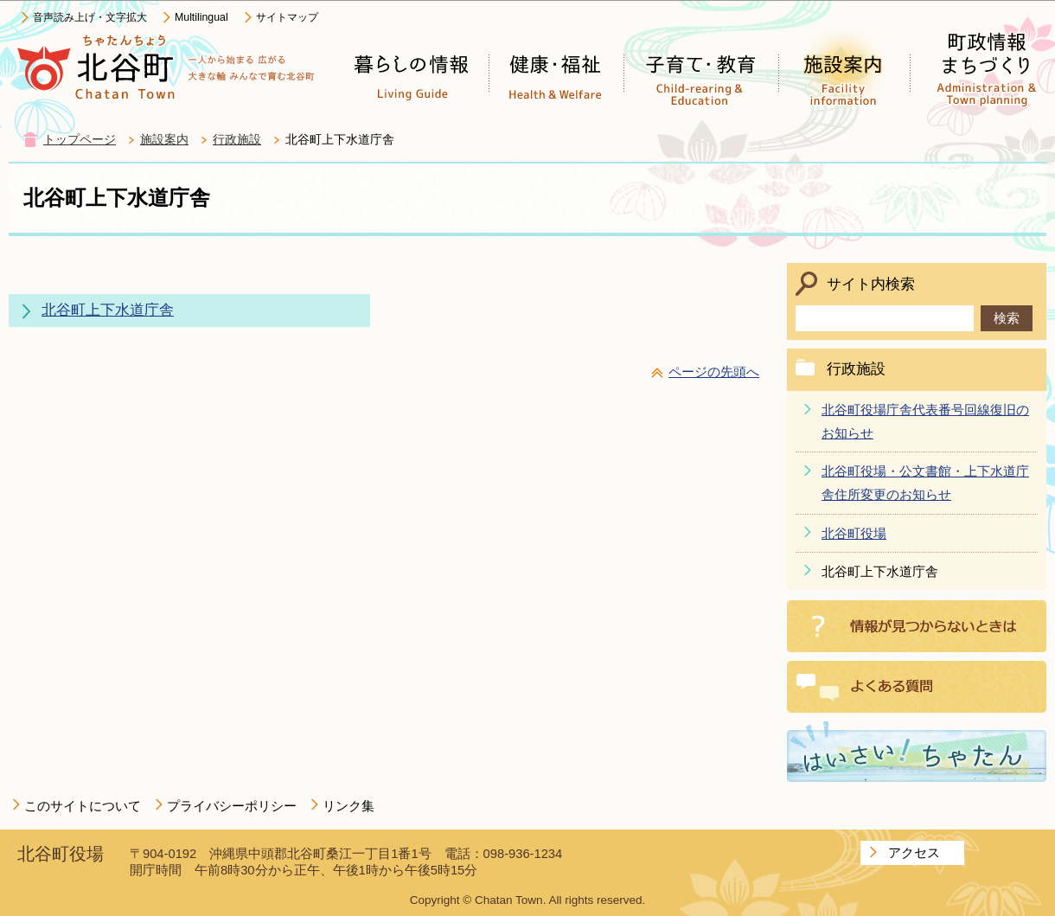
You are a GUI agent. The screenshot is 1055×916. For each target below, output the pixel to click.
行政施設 (237, 139)
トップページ (79, 139)
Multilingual (201, 17)
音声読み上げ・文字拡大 (90, 17)
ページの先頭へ (713, 371)
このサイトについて (82, 805)
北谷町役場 (854, 533)
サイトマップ (287, 17)
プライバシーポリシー (232, 805)
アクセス (914, 852)
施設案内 (164, 139)
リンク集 (348, 805)
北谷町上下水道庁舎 (108, 310)
